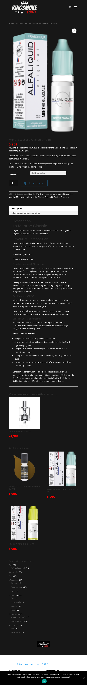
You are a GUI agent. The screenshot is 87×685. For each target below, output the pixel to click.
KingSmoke (13, 572)
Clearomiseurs (17, 587)
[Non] (83, 678)
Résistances (16, 632)
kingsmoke (67, 194)
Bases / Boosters (18, 621)
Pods (11, 576)
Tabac (13, 610)
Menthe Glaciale (23, 197)
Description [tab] (16, 208)
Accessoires (14, 625)
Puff (10, 565)
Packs (13, 591)
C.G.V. (19, 664)
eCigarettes (13, 580)
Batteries (14, 583)
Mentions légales (32, 664)
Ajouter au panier (34, 183)
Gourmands (16, 602)
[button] (74, 31)
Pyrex (13, 628)
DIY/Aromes (14, 614)
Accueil (11, 23)
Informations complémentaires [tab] (25, 213)
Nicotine (13, 174)
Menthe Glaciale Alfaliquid (42, 197)
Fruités (13, 598)
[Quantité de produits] (13, 183)
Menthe (28, 23)
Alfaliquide (57, 194)
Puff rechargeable (18, 568)
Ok (44, 681)
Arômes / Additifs (18, 617)
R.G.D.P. (45, 664)
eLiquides (19, 23)
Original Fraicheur (61, 197)
